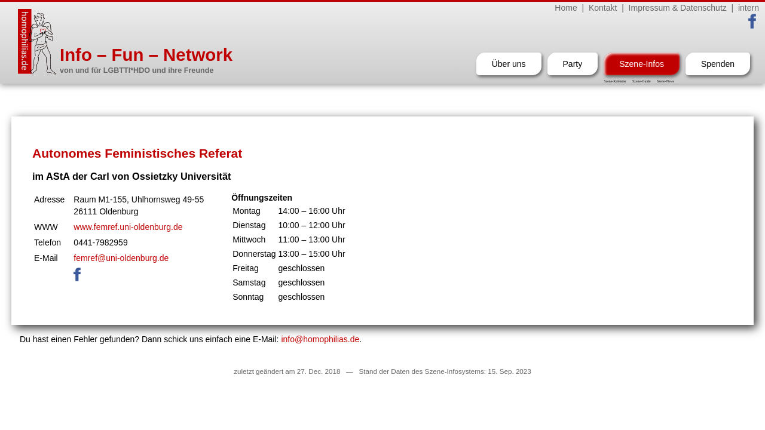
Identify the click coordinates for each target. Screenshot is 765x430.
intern (748, 8)
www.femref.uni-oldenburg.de (128, 227)
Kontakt (603, 8)
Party (573, 64)
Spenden (718, 64)
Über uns (509, 64)
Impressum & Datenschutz (678, 8)
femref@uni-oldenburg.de (121, 258)
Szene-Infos (641, 64)
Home (566, 8)
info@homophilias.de (320, 339)
